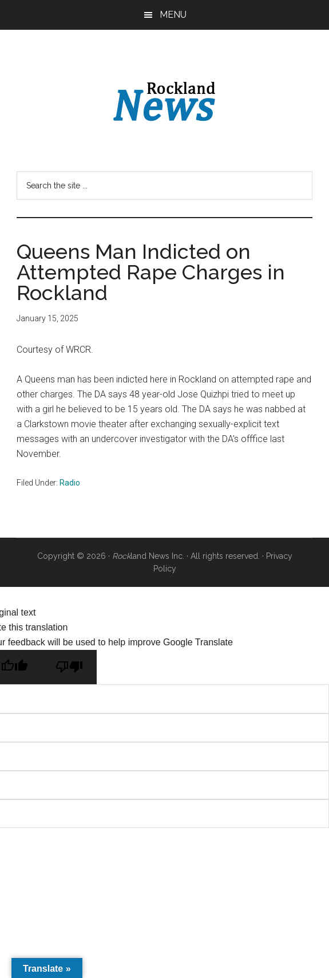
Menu (173, 14)
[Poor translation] (69, 667)
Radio (70, 482)
